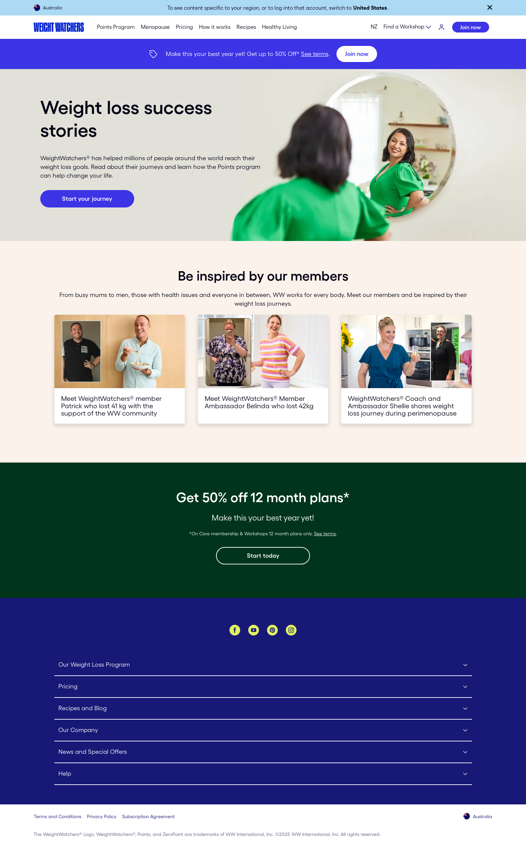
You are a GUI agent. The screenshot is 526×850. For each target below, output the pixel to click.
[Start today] (263, 555)
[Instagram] (291, 630)
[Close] (489, 7)
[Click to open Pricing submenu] (263, 687)
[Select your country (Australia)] (478, 817)
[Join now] (356, 54)
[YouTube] (253, 630)
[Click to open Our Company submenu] (263, 730)
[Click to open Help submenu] (263, 774)
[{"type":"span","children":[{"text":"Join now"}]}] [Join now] (263, 54)
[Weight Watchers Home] (59, 27)
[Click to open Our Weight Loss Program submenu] (263, 665)
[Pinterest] (272, 630)
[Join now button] (87, 198)
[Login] (442, 27)
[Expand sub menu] (407, 27)
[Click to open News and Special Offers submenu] (263, 752)
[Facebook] (234, 630)
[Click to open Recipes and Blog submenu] (263, 709)
